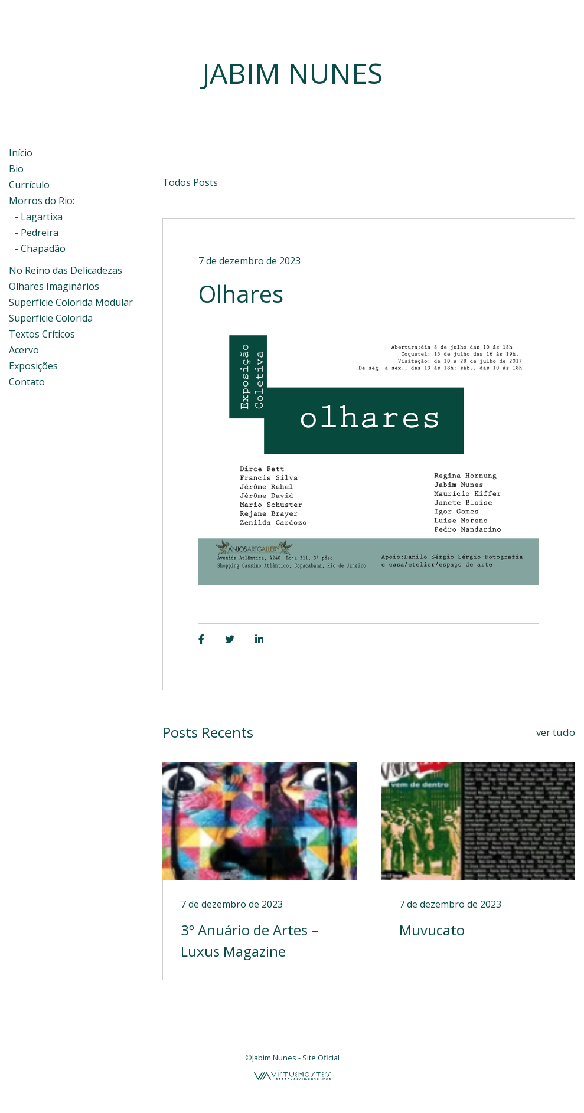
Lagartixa (42, 216)
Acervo (24, 349)
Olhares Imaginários (54, 286)
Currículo (29, 184)
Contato (27, 381)
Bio (16, 168)
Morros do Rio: (41, 200)
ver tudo (555, 732)
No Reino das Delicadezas (65, 270)
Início (20, 152)
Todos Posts (190, 182)
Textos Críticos (42, 334)
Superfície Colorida (51, 318)
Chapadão (43, 248)
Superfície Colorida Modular (71, 302)
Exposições (33, 365)
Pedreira (39, 232)
